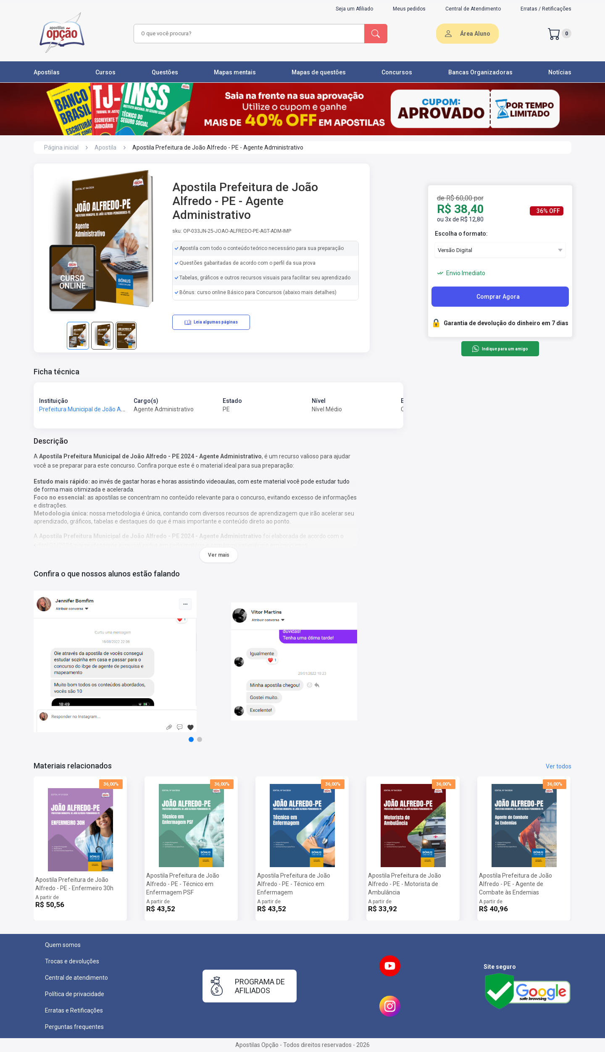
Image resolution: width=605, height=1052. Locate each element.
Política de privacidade (74, 994)
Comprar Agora (498, 296)
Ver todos (558, 766)
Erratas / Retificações (546, 9)
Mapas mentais (235, 72)
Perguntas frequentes (74, 1026)
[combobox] (248, 33)
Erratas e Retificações (74, 1010)
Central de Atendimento (473, 9)
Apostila (105, 147)
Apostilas (47, 72)
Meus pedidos (409, 9)
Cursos (105, 72)
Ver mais (218, 555)
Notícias (559, 72)
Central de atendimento (76, 977)
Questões (165, 72)
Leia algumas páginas (211, 322)
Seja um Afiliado (354, 9)
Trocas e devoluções (72, 961)
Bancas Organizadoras (480, 72)
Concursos (396, 72)
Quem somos (63, 945)
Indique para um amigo (500, 348)
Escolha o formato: (461, 233)
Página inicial (61, 147)
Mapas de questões (319, 72)
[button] (191, 739)
